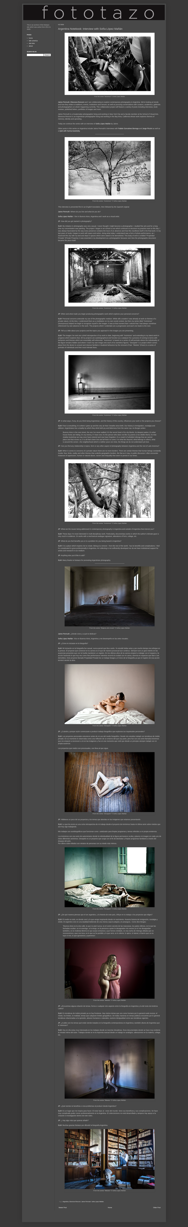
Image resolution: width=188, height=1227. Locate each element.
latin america (33, 41)
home (31, 38)
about (31, 46)
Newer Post (63, 1207)
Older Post (157, 1207)
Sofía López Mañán (103, 124)
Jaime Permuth (64, 102)
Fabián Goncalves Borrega (128, 128)
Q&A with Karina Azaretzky (69, 131)
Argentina (66, 1201)
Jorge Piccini (147, 128)
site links (32, 43)
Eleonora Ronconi (77, 102)
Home (110, 1207)
